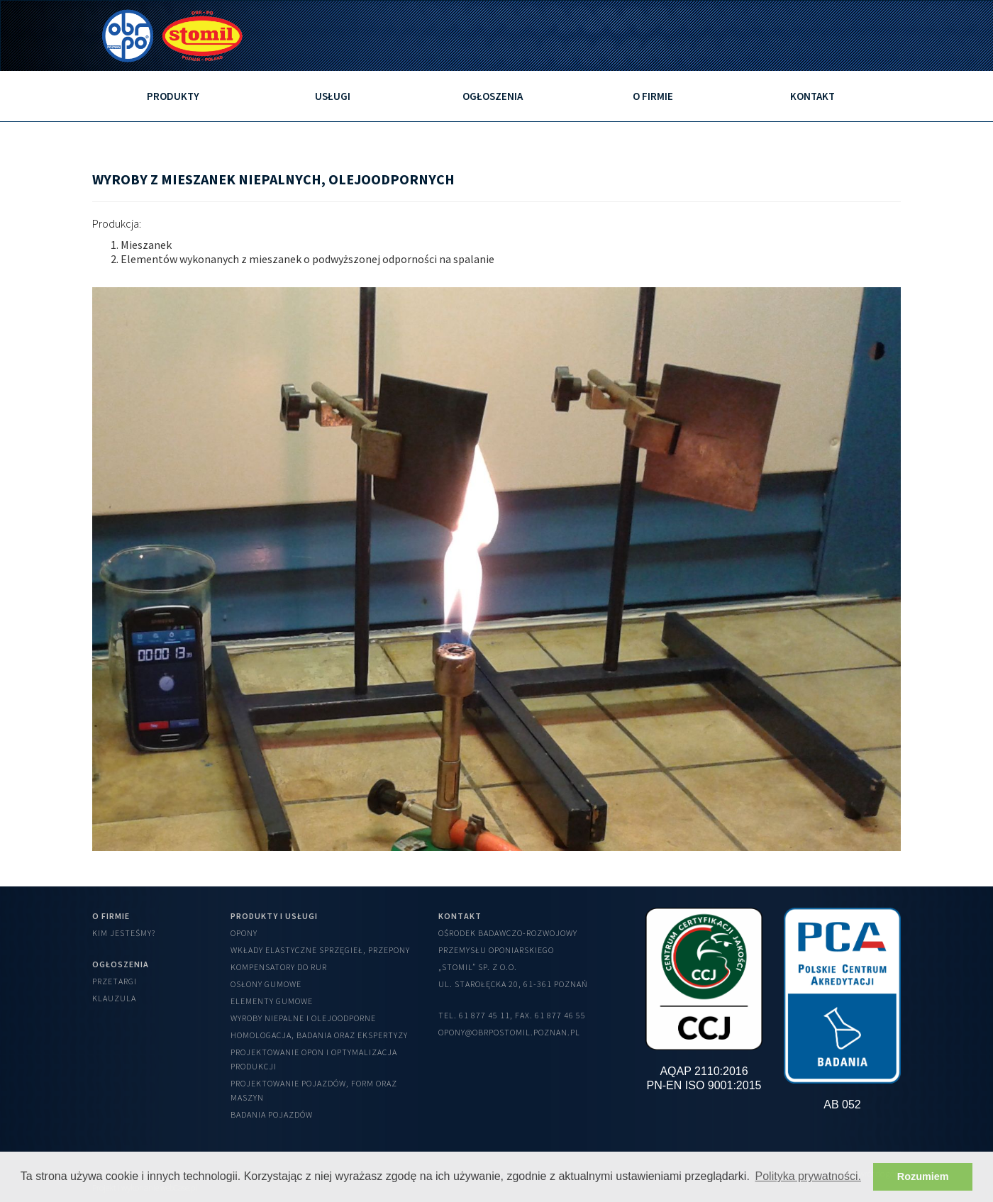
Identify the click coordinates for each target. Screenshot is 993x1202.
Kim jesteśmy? (123, 933)
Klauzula (114, 998)
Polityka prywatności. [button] (808, 1176)
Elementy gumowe (272, 1001)
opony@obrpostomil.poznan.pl (509, 1032)
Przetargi (114, 981)
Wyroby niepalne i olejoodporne (303, 1018)
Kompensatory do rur (279, 967)
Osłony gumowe (266, 984)
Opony (244, 933)
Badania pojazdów (272, 1114)
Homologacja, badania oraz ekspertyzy (319, 1035)
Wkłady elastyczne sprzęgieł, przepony (320, 950)
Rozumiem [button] (923, 1176)
